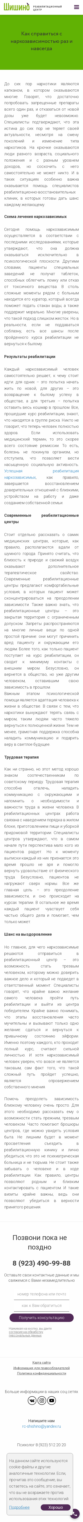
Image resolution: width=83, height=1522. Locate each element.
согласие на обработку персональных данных (26, 1333)
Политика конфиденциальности (41, 1373)
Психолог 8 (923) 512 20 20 (41, 1444)
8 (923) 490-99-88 (42, 1263)
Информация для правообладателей (41, 1368)
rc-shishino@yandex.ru (41, 1426)
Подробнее (19, 1507)
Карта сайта (41, 1363)
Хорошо (55, 1507)
